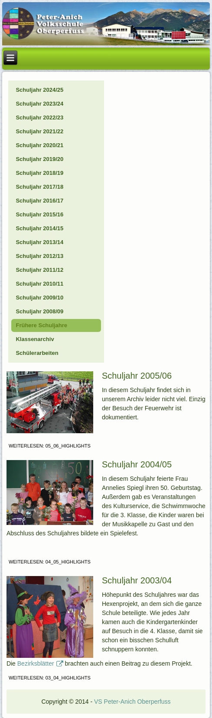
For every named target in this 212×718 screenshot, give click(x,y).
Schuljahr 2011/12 (39, 270)
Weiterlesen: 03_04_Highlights (50, 677)
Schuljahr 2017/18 (39, 187)
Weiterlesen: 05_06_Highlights (50, 445)
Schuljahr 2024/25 (39, 90)
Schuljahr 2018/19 (39, 173)
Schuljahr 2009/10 (39, 297)
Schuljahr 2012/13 (39, 256)
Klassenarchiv (35, 339)
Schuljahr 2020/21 (39, 145)
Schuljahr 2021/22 (39, 131)
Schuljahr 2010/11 (39, 283)
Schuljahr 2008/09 (39, 311)
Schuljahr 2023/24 (39, 103)
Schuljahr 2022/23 (39, 117)
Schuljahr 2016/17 (39, 200)
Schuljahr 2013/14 (39, 242)
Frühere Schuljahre (41, 325)
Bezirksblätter (40, 663)
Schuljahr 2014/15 (39, 228)
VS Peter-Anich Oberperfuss (132, 701)
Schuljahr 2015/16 (39, 214)
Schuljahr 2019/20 (39, 159)
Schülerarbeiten (37, 353)
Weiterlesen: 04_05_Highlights (50, 561)
